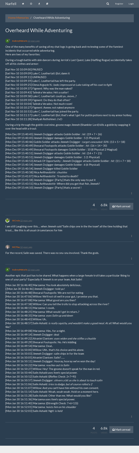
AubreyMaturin (19, 40)
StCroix (16, 220)
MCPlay (16, 247)
